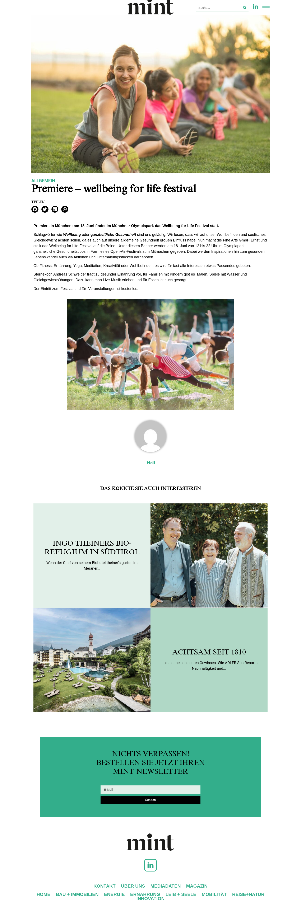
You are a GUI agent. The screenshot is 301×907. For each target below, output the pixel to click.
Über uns (133, 886)
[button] (34, 209)
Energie (114, 894)
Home (43, 894)
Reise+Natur (248, 894)
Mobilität (214, 894)
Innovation (150, 899)
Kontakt (104, 886)
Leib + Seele (181, 894)
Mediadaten (165, 886)
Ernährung (145, 894)
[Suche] (245, 7)
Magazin (197, 886)
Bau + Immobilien (77, 894)
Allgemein (43, 180)
